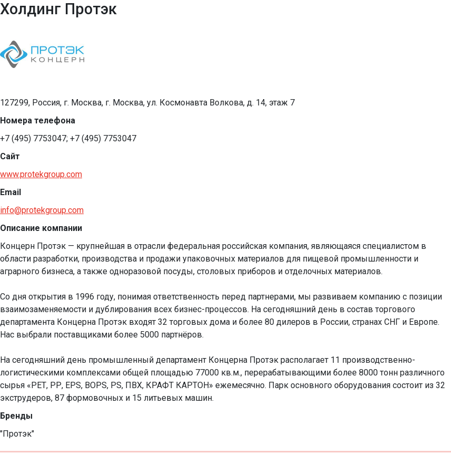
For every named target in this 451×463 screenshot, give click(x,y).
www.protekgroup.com (41, 174)
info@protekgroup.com (42, 210)
